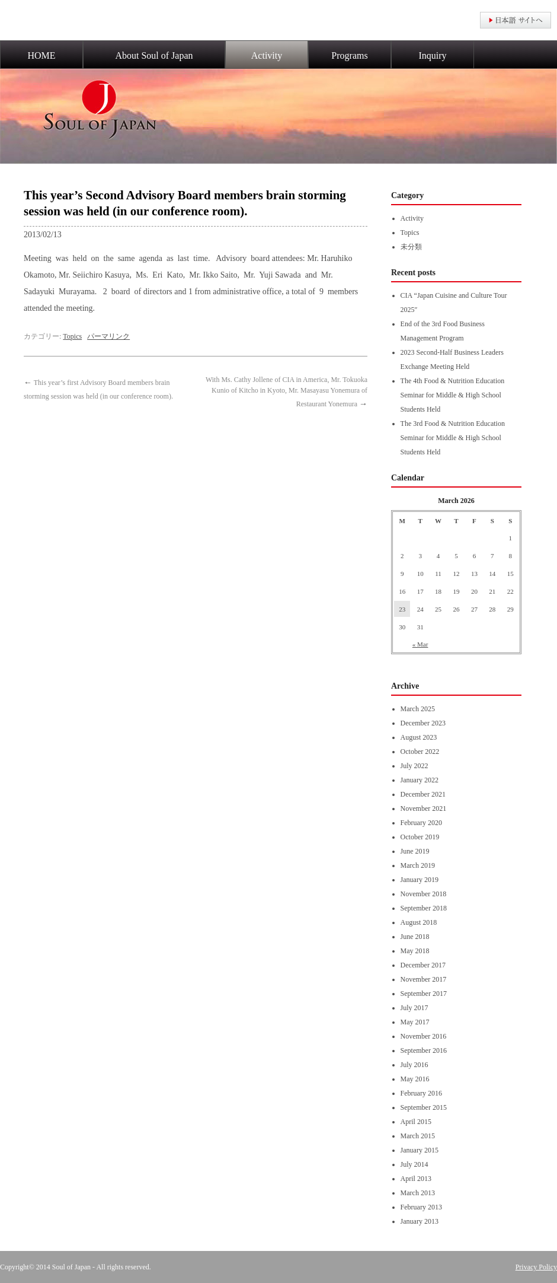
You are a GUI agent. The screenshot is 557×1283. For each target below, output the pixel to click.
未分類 (411, 247)
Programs (349, 55)
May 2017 (415, 1022)
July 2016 (414, 1065)
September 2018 (424, 908)
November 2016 (424, 1036)
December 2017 (423, 965)
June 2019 (415, 851)
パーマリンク (108, 336)
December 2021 (423, 794)
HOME (41, 55)
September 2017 (424, 993)
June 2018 (415, 936)
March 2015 (418, 1136)
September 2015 (424, 1107)
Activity (266, 55)
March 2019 (418, 865)
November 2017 (424, 979)
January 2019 (419, 880)
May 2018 (415, 951)
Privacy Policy (536, 1267)
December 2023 (423, 723)
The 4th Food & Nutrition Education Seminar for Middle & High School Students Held (453, 395)
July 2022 (414, 766)
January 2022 (419, 780)
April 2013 (416, 1178)
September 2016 (424, 1050)
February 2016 (421, 1093)
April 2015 (416, 1122)
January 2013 (419, 1221)
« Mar (420, 644)
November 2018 (424, 894)
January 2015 (419, 1150)
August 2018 (419, 922)
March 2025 (418, 709)
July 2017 (414, 1008)
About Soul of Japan (154, 55)
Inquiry (432, 55)
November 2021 (424, 808)
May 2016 (415, 1079)
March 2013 (418, 1193)
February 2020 (421, 823)
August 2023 (419, 737)
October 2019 (420, 837)
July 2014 (414, 1164)
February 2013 (421, 1207)
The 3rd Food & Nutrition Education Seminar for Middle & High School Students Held (453, 437)
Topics (72, 336)
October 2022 (420, 751)
